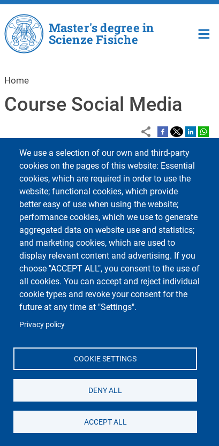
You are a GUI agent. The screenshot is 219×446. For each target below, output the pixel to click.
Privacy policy (42, 324)
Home (204, 33)
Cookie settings (105, 358)
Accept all (105, 421)
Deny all (105, 389)
